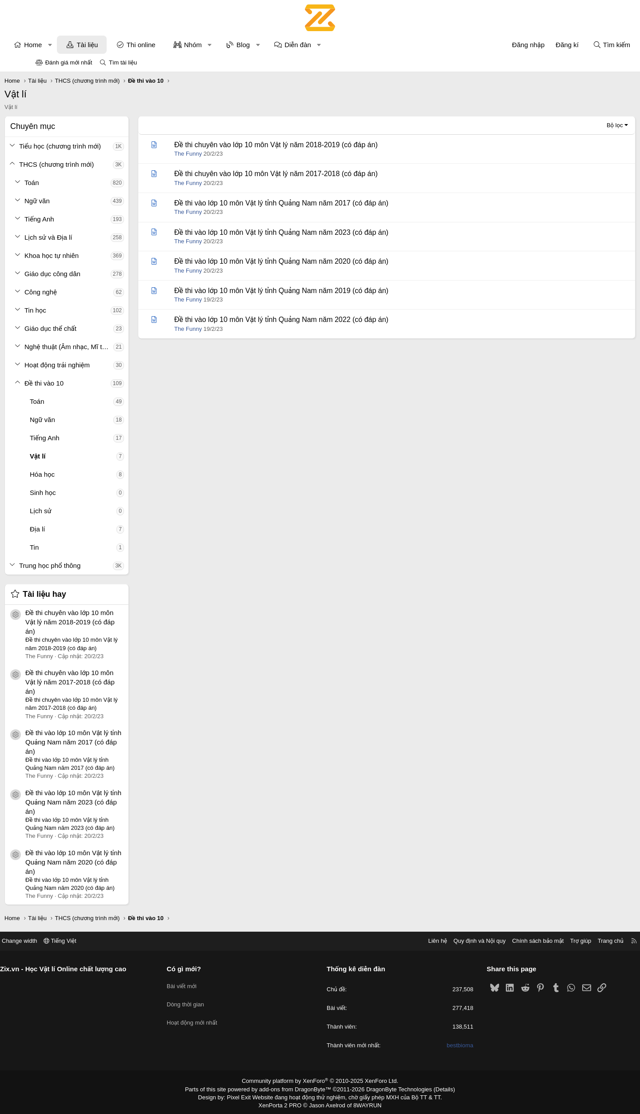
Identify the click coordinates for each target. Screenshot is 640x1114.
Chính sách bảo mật (500, 940)
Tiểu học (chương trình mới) (91, 146)
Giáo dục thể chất (82, 328)
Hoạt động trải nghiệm (88, 365)
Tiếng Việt (97, 940)
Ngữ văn (68, 201)
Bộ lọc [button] (584, 125)
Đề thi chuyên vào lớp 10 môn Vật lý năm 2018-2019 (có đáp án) (101, 622)
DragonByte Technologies (393, 1089)
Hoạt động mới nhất (211, 1016)
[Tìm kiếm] (580, 45)
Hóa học (73, 474)
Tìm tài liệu (123, 62)
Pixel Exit (245, 1096)
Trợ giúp (542, 940)
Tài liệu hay (75, 594)
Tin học (66, 310)
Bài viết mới (201, 984)
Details (435, 1089)
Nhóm (224, 44)
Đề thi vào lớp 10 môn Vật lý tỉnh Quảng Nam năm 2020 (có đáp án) (104, 862)
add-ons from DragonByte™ (297, 1089)
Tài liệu (118, 44)
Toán (63, 182)
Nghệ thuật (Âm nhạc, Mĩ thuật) (100, 346)
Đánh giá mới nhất (68, 62)
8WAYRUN (364, 1103)
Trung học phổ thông (81, 565)
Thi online (172, 44)
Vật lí (69, 456)
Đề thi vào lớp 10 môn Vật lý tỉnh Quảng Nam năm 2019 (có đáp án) (312, 290)
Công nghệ (72, 292)
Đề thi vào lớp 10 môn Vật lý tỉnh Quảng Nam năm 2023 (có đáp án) (104, 802)
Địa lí (68, 529)
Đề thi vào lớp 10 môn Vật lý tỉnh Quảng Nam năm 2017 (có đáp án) (104, 742)
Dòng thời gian (204, 1000)
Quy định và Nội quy (442, 940)
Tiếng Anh (70, 219)
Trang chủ (573, 940)
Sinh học (74, 492)
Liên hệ (399, 940)
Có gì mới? (203, 969)
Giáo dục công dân (84, 273)
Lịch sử (72, 511)
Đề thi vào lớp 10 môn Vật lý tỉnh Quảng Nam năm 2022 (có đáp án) (312, 319)
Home (64, 44)
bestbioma (441, 1045)
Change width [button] (57, 940)
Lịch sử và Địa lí (79, 237)
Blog (274, 44)
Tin (65, 547)
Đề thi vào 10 (75, 383)
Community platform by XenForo (320, 1081)
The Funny (219, 153)
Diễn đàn (329, 44)
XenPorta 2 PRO (283, 1103)
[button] (81, 45)
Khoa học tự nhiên (83, 255)
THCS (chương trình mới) (87, 164)
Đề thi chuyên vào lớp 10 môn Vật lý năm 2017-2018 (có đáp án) (101, 682)
